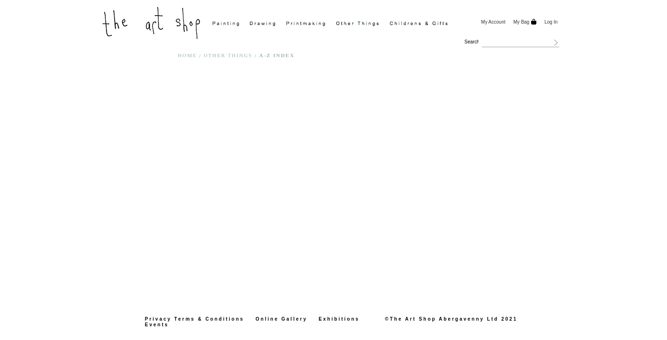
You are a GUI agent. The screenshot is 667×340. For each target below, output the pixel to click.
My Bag (521, 22)
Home (188, 55)
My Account (493, 22)
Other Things (229, 55)
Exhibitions (338, 319)
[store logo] (152, 22)
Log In (551, 22)
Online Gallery (282, 319)
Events (157, 324)
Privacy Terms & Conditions (194, 319)
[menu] (342, 24)
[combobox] (521, 42)
